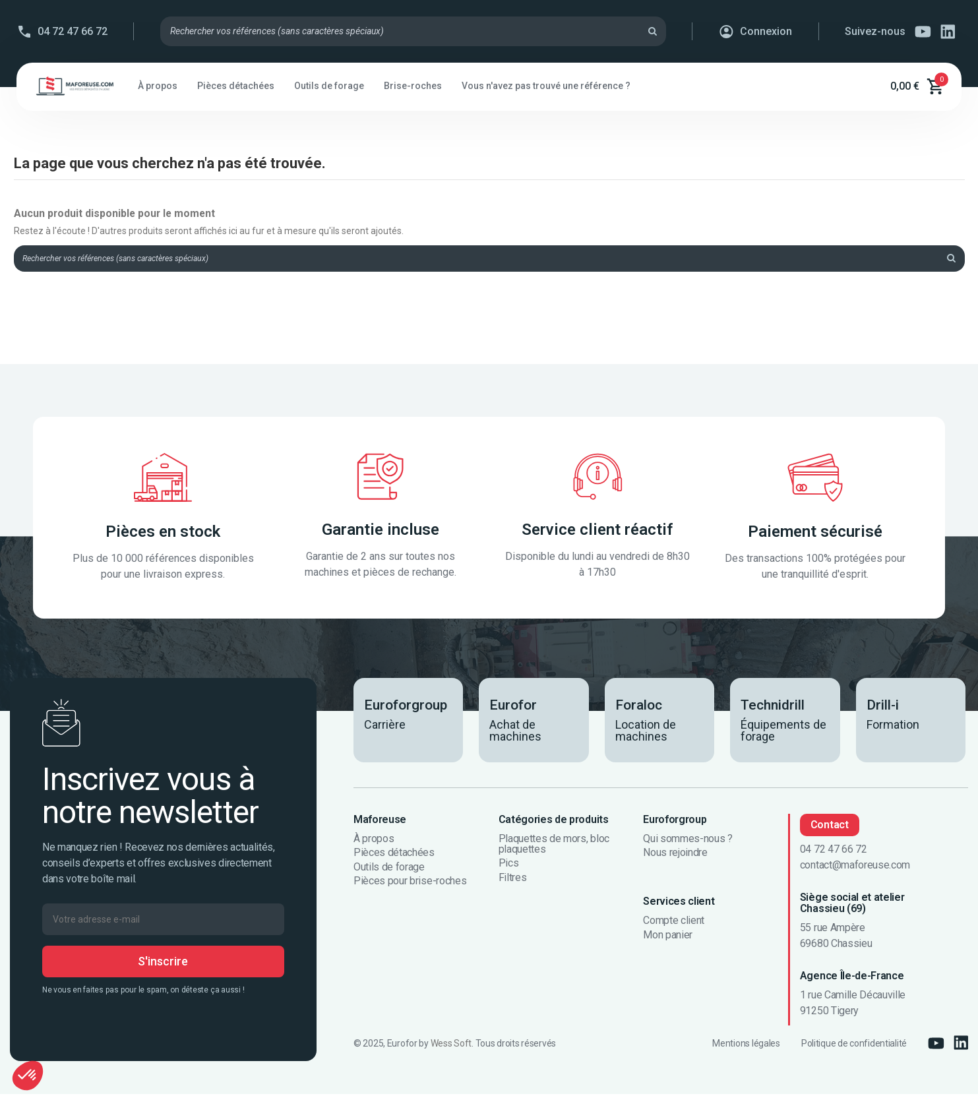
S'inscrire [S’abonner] (163, 964)
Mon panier (667, 938)
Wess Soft (451, 1047)
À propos (373, 842)
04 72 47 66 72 (72, 31)
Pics (509, 867)
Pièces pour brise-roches (409, 885)
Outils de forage (389, 870)
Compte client (673, 924)
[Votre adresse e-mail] (163, 922)
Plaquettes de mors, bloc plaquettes (554, 847)
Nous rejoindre (675, 856)
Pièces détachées (394, 856)
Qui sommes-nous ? (688, 842)
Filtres (513, 881)
